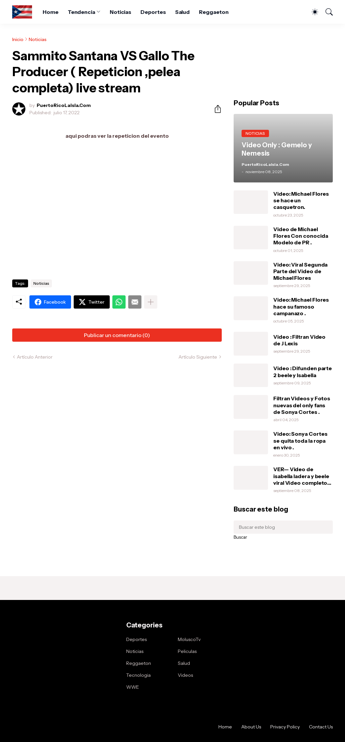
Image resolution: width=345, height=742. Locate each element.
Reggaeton (213, 12)
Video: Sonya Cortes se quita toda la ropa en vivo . (300, 440)
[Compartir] (215, 109)
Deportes (153, 12)
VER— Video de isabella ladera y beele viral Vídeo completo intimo (301, 476)
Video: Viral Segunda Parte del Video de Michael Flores (300, 271)
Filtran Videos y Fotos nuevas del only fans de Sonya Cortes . (301, 405)
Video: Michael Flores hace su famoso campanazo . (301, 306)
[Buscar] (326, 12)
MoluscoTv (189, 639)
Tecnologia (138, 675)
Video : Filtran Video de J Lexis (299, 340)
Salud (182, 12)
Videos (185, 675)
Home (50, 12)
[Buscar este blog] (283, 527)
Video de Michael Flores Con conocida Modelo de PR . (300, 236)
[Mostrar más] (150, 302)
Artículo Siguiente (197, 357)
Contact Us (321, 727)
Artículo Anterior (35, 357)
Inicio (17, 39)
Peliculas (187, 651)
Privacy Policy (285, 727)
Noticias (120, 12)
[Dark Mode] (311, 12)
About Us (251, 727)
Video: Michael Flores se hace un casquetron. (301, 200)
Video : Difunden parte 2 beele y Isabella (302, 371)
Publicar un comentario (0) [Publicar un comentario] (117, 335)
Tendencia (81, 12)
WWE (132, 687)
